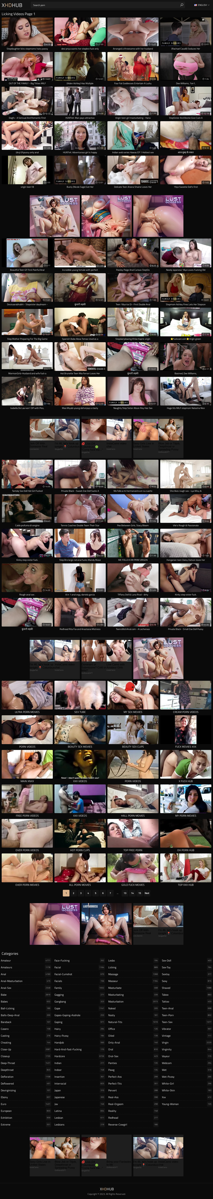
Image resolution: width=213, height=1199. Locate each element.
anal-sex (26, 987)
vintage (187, 1035)
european (26, 1110)
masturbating (133, 994)
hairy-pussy (79, 1035)
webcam (187, 1062)
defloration (26, 1076)
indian (79, 1062)
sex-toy (187, 967)
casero (26, 1028)
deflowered (26, 1083)
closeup (26, 1056)
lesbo (133, 960)
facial (79, 967)
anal (26, 974)
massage (133, 974)
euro (26, 1103)
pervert (133, 1090)
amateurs (26, 967)
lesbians (79, 1124)
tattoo (187, 1001)
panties (133, 1062)
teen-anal (187, 1008)
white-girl (187, 1083)
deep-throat (26, 1062)
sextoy (187, 974)
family (79, 987)
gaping (79, 1021)
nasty (133, 1015)
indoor (79, 1069)
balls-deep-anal (26, 1015)
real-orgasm (133, 1103)
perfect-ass (133, 1076)
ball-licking (26, 1008)
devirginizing (26, 1090)
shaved (187, 987)
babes (26, 1001)
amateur (26, 960)
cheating (26, 1042)
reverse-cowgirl (133, 1124)
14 (132, 893)
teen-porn (187, 1015)
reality (133, 1110)
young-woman (187, 1103)
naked (133, 1008)
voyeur (187, 1056)
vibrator (187, 1028)
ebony (26, 1097)
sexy (187, 980)
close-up (26, 1049)
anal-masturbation (26, 980)
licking (133, 967)
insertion (79, 1076)
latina (79, 1110)
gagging (79, 994)
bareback (26, 1021)
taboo (187, 994)
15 (139, 893)
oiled (133, 1035)
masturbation (133, 1001)
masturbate (133, 987)
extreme (26, 1124)
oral (133, 1049)
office (133, 1028)
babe (26, 994)
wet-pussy (187, 1076)
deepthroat (26, 1069)
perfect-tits (133, 1083)
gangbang (79, 1001)
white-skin (187, 1090)
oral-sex (133, 1056)
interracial (79, 1083)
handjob (79, 1042)
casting (26, 1035)
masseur (133, 980)
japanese (79, 1097)
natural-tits (133, 1021)
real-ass (133, 1097)
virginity (187, 1049)
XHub (12, 5)
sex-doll (187, 960)
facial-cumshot (79, 974)
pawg (133, 1069)
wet (187, 1069)
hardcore (79, 1056)
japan (79, 1090)
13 (125, 893)
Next (147, 893)
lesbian (79, 1117)
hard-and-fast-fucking (79, 1049)
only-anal (133, 1042)
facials (79, 980)
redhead (133, 1117)
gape (79, 1008)
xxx (187, 1097)
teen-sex (187, 1021)
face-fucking (79, 960)
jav (79, 1103)
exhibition (26, 1117)
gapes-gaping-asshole (79, 1015)
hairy (79, 1028)
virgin (187, 1042)
